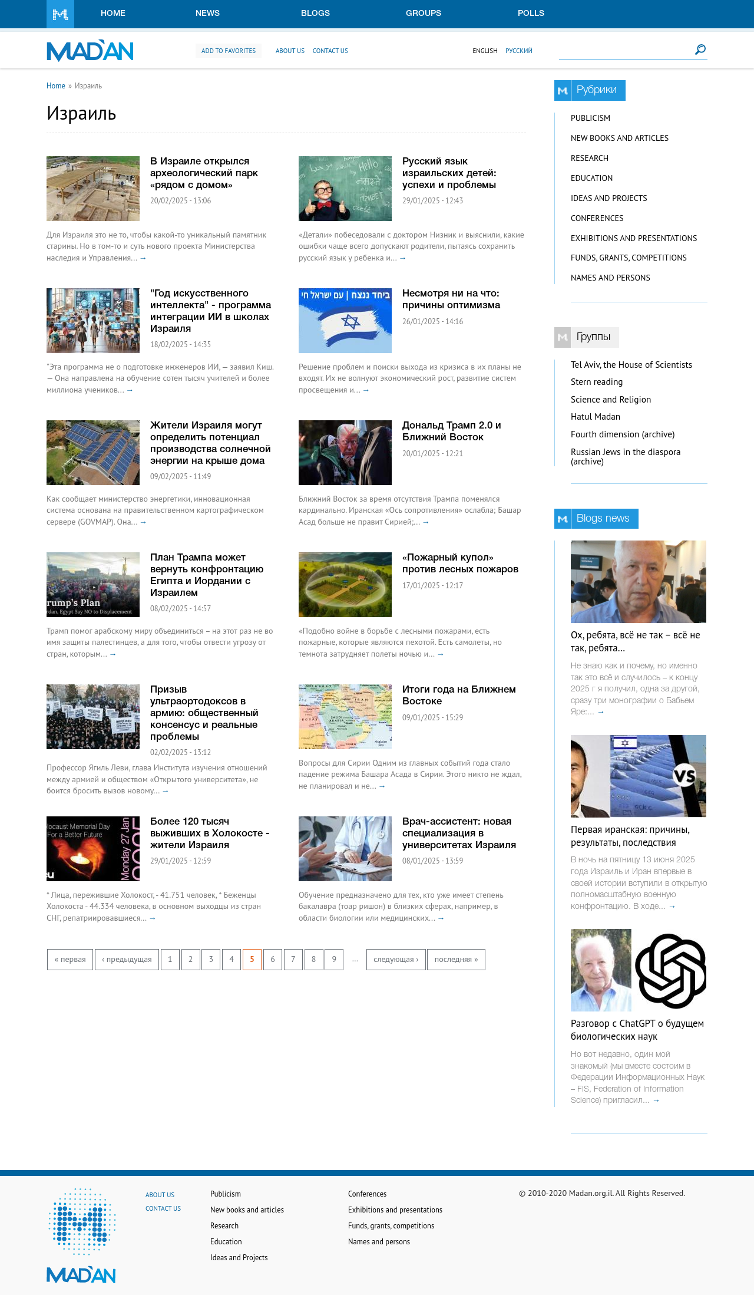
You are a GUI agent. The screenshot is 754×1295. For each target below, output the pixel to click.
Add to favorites (228, 51)
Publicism (590, 118)
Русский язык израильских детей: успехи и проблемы (449, 173)
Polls (531, 14)
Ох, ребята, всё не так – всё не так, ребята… (635, 641)
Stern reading (597, 382)
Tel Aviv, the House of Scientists (631, 365)
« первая (70, 959)
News (208, 14)
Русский (519, 51)
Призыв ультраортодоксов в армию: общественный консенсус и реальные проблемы (204, 714)
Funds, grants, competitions (629, 257)
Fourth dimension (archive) (623, 434)
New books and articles (620, 138)
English (484, 51)
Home (113, 14)
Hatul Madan (595, 416)
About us (290, 51)
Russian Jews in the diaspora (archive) (626, 457)
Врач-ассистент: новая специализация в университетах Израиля (459, 834)
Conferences (597, 218)
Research (590, 158)
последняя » (456, 959)
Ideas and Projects (609, 198)
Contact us (330, 51)
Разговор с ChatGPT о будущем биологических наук (637, 1030)
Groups (423, 14)
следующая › (395, 959)
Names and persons (610, 277)
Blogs (315, 14)
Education (592, 178)
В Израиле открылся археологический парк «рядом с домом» (204, 173)
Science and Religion (611, 399)
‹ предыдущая (127, 959)
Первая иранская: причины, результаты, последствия (630, 836)
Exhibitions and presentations (634, 238)
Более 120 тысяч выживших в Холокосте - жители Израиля (210, 834)
